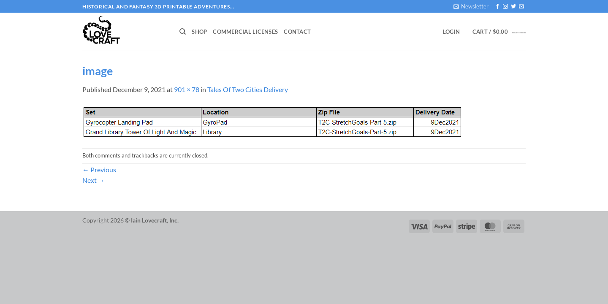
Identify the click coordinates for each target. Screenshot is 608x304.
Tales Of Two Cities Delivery (247, 89)
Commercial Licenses (245, 31)
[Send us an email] (521, 7)
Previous (99, 170)
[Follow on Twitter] (513, 7)
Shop (199, 31)
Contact (297, 31)
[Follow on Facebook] (497, 7)
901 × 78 (186, 89)
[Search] (182, 32)
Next (93, 180)
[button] (471, 6)
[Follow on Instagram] (505, 7)
